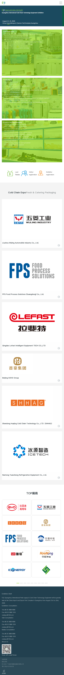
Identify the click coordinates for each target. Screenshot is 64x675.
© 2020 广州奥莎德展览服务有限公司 (13, 664)
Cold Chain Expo (17, 192)
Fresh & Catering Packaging (41, 192)
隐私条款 (4, 662)
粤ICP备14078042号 (8, 666)
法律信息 (4, 659)
